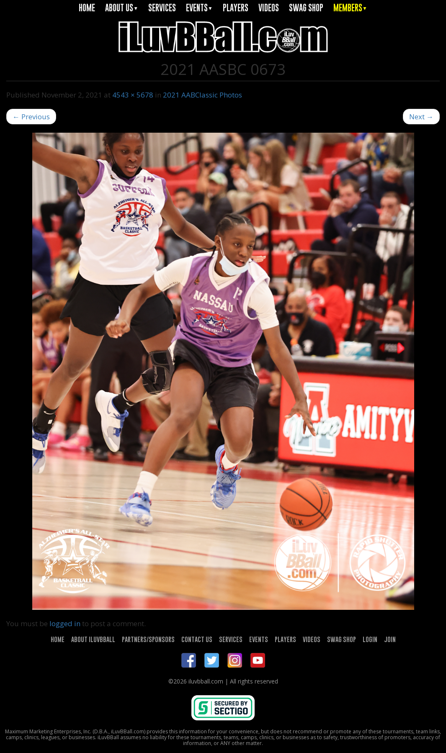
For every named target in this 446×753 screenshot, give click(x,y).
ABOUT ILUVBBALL (93, 639)
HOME (87, 8)
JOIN (390, 639)
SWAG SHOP (306, 8)
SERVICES (162, 8)
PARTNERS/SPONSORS (148, 639)
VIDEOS (268, 8)
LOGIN (370, 639)
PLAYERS (235, 8)
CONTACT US (196, 639)
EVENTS (199, 8)
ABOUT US (121, 8)
